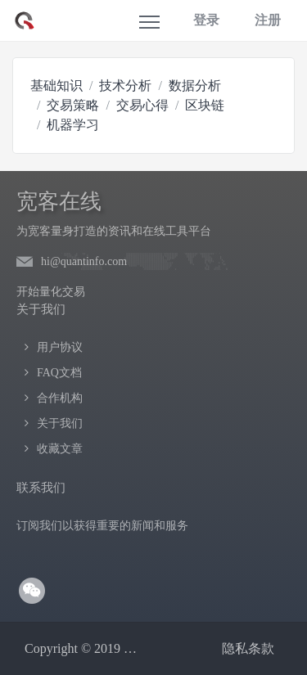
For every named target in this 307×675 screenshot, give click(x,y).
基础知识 (56, 85)
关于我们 (60, 423)
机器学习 (73, 125)
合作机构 (60, 398)
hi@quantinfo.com (84, 261)
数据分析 (195, 85)
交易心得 (142, 105)
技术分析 (125, 85)
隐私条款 (248, 648)
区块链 (204, 105)
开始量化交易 (50, 292)
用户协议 (60, 347)
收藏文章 (60, 449)
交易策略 (73, 105)
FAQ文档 (59, 373)
